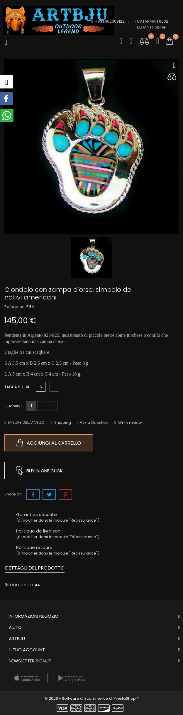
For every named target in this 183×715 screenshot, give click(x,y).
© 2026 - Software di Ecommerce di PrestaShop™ (92, 698)
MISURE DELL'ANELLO (26, 422)
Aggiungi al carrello (48, 443)
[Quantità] (31, 406)
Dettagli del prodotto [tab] (35, 568)
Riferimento (17, 585)
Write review (129, 423)
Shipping (62, 422)
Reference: (15, 306)
